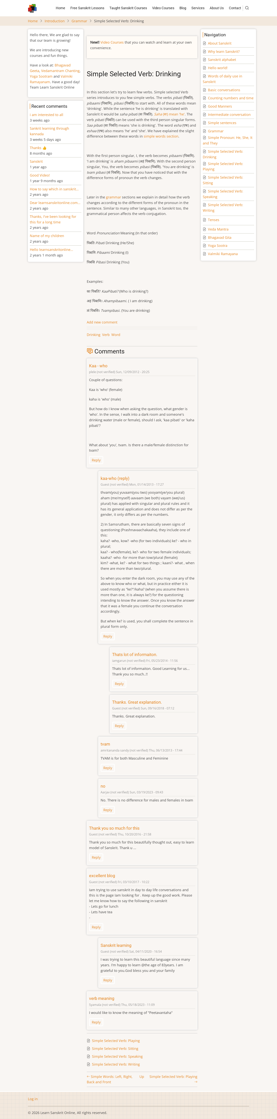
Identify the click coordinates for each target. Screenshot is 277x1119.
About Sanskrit (219, 43)
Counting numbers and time (231, 98)
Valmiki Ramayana (223, 253)
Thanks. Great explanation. (137, 702)
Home (60, 8)
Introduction (55, 21)
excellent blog (102, 875)
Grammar (79, 21)
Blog (182, 8)
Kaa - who (98, 365)
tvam (105, 744)
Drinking (93, 334)
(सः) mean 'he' (169, 114)
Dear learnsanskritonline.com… (55, 202)
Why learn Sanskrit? (224, 51)
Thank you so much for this (114, 828)
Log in (33, 1099)
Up (141, 1076)
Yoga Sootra (217, 245)
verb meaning (101, 998)
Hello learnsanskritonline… (51, 249)
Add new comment (102, 322)
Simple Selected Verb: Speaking (117, 1056)
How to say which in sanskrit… (54, 189)
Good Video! (40, 175)
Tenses (213, 219)
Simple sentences (222, 122)
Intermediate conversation (229, 114)
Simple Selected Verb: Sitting (115, 1048)
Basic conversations (224, 90)
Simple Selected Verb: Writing (116, 1064)
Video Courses (163, 8)
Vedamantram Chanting (60, 70)
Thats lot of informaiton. (134, 654)
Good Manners (220, 106)
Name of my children (47, 235)
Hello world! (218, 68)
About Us (217, 8)
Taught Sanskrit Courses (128, 8)
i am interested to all (46, 114)
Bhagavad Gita (219, 237)
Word (115, 334)
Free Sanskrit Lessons (87, 8)
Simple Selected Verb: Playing (116, 1040)
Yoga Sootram (41, 76)
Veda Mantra (218, 229)
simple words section (161, 136)
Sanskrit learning (116, 945)
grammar (113, 197)
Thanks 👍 (39, 147)
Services (197, 8)
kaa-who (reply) (115, 478)
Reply (96, 460)
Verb (106, 334)
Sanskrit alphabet (222, 59)
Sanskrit (36, 161)
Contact (235, 8)
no (103, 786)
